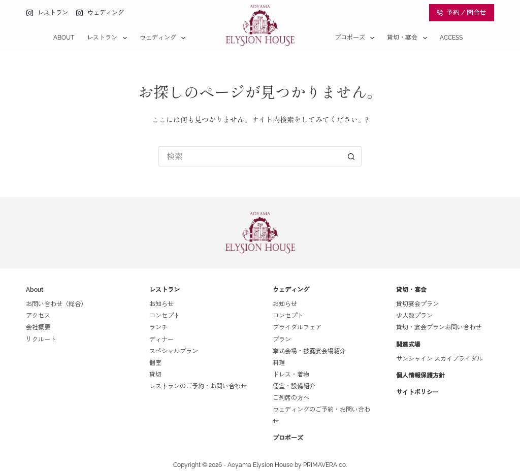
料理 (279, 362)
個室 (155, 362)
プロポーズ (356, 38)
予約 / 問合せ (461, 12)
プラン (282, 339)
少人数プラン (414, 315)
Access (451, 37)
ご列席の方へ (291, 397)
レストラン (109, 38)
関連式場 (408, 344)
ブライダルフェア (297, 327)
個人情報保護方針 (420, 375)
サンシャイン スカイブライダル (439, 358)
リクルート (41, 339)
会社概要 (38, 327)
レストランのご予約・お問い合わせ (198, 386)
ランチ (158, 327)
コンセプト (164, 315)
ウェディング (164, 38)
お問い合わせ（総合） (56, 304)
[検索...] (249, 156)
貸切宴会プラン (417, 304)
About (63, 37)
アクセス (38, 315)
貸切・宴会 (409, 38)
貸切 (155, 374)
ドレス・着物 (291, 374)
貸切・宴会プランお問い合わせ (438, 327)
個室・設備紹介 (294, 386)
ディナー (161, 339)
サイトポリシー (417, 392)
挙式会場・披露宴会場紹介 (309, 351)
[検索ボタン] (351, 156)
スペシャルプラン (173, 351)
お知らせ (161, 304)
